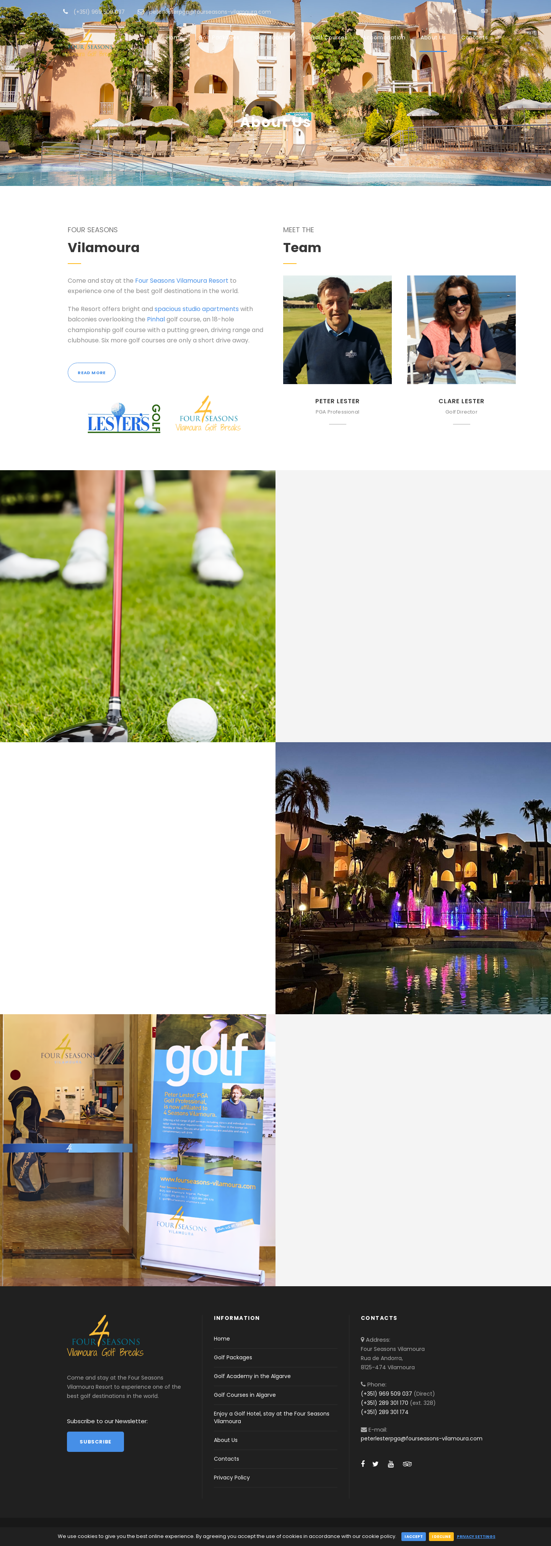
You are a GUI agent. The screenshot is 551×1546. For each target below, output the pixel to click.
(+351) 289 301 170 (384, 1403)
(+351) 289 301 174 (385, 1412)
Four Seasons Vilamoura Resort (181, 280)
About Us (433, 37)
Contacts (474, 37)
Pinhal (156, 319)
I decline (441, 1536)
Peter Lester (337, 401)
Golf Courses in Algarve (245, 1395)
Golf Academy (274, 37)
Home (174, 37)
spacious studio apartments (197, 309)
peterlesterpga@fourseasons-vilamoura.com (422, 1438)
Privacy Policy (232, 1477)
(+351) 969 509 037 (386, 1394)
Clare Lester (461, 401)
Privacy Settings (476, 1536)
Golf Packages (219, 37)
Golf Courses (329, 37)
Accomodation (384, 37)
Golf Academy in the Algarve (252, 1376)
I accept (413, 1536)
